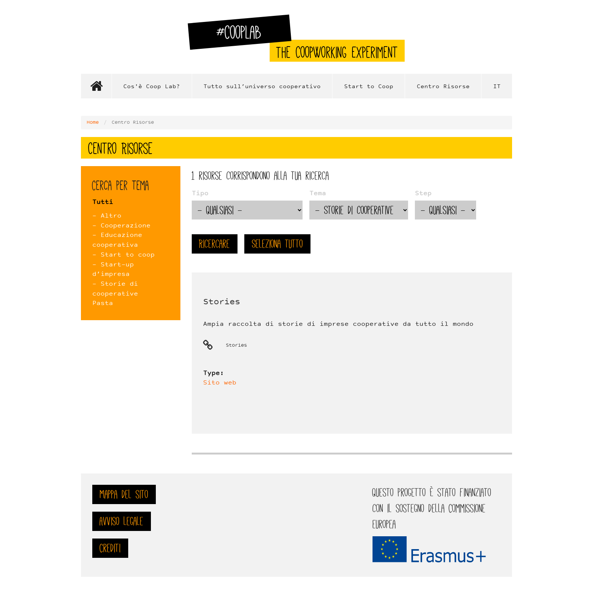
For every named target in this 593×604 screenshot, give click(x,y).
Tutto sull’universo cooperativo (262, 87)
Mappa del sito (124, 494)
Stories (221, 302)
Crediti (110, 548)
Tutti (102, 202)
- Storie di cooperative (115, 289)
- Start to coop (123, 255)
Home (96, 86)
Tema (317, 193)
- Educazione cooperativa (117, 240)
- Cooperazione (121, 225)
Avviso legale (121, 521)
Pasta (102, 303)
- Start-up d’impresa (113, 269)
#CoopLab (243, 35)
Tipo (200, 193)
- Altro (106, 216)
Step (423, 193)
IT (497, 87)
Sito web (219, 383)
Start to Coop (368, 87)
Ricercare (214, 244)
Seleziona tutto (277, 244)
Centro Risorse (443, 87)
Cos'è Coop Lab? (151, 87)
